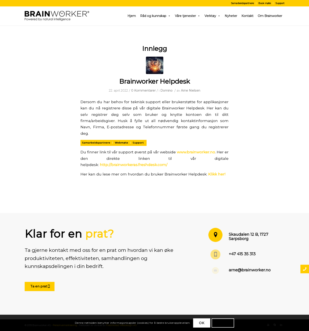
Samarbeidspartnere (242, 3)
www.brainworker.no (196, 152)
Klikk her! (216, 174)
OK (201, 323)
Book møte (264, 3)
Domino (166, 90)
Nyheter (231, 16)
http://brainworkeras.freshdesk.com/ (133, 164)
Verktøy (212, 16)
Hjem (131, 16)
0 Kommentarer (143, 90)
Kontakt (247, 16)
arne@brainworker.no (250, 270)
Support (279, 3)
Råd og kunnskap (155, 16)
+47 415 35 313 (242, 254)
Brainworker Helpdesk (154, 81)
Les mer (223, 323)
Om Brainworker (270, 16)
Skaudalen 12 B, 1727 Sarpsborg (248, 236)
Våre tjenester (187, 16)
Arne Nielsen (190, 90)
